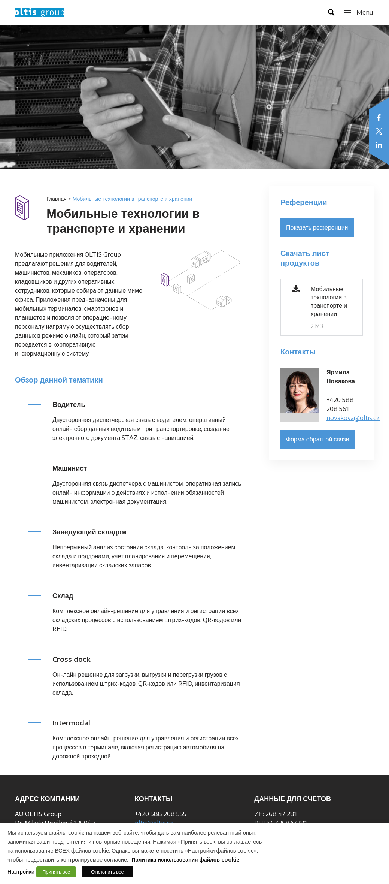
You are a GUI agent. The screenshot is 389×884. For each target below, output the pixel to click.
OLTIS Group (39, 12)
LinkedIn (379, 144)
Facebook (379, 117)
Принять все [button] (56, 872)
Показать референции (317, 227)
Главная (56, 199)
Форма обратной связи (317, 439)
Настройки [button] (20, 871)
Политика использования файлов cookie (185, 859)
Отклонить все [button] (107, 872)
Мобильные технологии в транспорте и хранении (329, 301)
